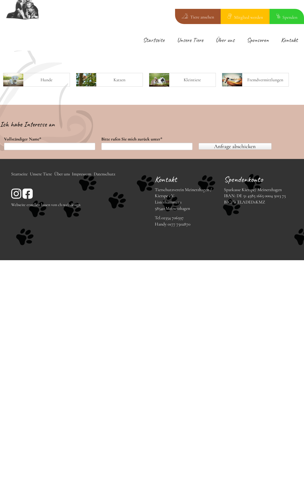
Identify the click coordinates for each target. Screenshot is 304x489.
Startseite (153, 40)
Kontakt (289, 40)
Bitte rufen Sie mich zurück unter (131, 139)
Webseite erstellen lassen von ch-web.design (45, 204)
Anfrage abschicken (235, 146)
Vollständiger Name (22, 139)
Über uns (225, 40)
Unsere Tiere (190, 40)
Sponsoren (258, 40)
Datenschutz (104, 174)
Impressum (81, 174)
